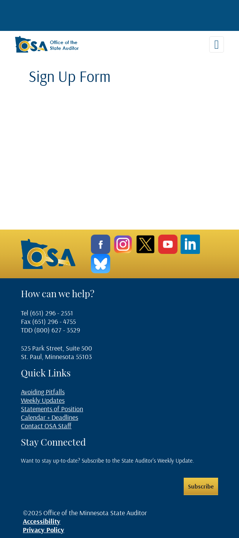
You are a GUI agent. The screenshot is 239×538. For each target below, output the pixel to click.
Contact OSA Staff (46, 425)
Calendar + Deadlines (49, 417)
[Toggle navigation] (216, 44)
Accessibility (41, 521)
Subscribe (201, 486)
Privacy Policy (43, 529)
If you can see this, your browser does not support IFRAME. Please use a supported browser (127, 150)
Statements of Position (52, 408)
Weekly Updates (43, 400)
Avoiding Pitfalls (43, 391)
